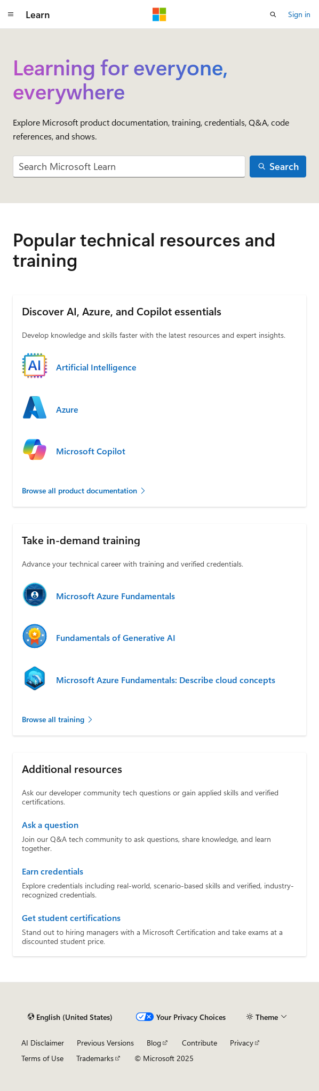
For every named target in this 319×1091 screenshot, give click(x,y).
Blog (154, 1043)
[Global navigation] (10, 14)
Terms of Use (42, 1058)
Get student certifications (71, 917)
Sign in (299, 14)
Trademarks (95, 1058)
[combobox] (129, 166)
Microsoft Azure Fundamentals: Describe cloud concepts (165, 680)
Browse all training (58, 719)
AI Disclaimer (42, 1043)
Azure (67, 409)
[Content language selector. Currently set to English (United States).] (70, 1016)
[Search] (278, 166)
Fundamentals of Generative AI (116, 637)
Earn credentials (52, 871)
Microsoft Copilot (90, 451)
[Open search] (273, 14)
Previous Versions (105, 1043)
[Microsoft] (159, 14)
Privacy (241, 1043)
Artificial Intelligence (96, 367)
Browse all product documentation (84, 490)
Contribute (199, 1043)
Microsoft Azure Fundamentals (115, 596)
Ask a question (50, 824)
